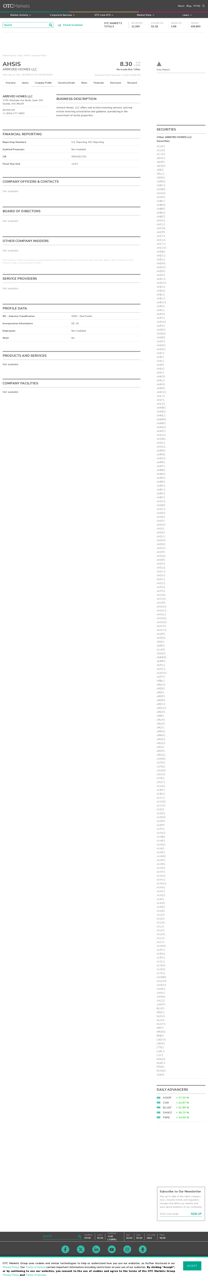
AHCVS (161, 244)
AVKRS (161, 907)
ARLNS (161, 723)
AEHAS (161, 158)
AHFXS (161, 326)
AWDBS (161, 977)
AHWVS (162, 630)
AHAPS (161, 197)
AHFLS (161, 310)
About (181, 5)
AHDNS (161, 263)
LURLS (160, 1051)
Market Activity (9, 55)
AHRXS (161, 493)
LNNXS (161, 1043)
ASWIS (161, 774)
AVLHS (161, 922)
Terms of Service (36, 1267)
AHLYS (160, 400)
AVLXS (161, 938)
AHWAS (161, 606)
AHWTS (161, 626)
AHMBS (161, 408)
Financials (99, 82)
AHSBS (161, 505)
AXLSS (161, 1000)
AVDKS (161, 813)
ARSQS (161, 755)
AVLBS (161, 911)
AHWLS (161, 614)
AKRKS (161, 645)
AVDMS (161, 817)
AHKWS (161, 392)
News (84, 82)
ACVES (161, 154)
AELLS (160, 174)
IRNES (160, 1036)
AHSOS (161, 548)
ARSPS (161, 751)
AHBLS (161, 201)
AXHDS (161, 989)
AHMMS (161, 419)
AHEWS (161, 302)
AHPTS (161, 466)
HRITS (160, 1028)
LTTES (160, 1047)
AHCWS (162, 248)
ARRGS (161, 731)
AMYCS (161, 669)
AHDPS (161, 271)
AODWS (162, 673)
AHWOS (162, 622)
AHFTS (161, 318)
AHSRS (161, 560)
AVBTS (161, 790)
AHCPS (161, 232)
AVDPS (161, 821)
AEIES (160, 170)
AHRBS (161, 470)
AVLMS (161, 934)
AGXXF (167, 1097)
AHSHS (161, 525)
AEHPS (161, 162)
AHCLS (161, 224)
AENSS (161, 177)
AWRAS (161, 985)
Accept (192, 1266)
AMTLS (161, 665)
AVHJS (160, 848)
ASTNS (161, 763)
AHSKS (161, 532)
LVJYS (160, 1055)
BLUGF (167, 1107)
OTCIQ (196, 5)
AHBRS (161, 209)
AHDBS (161, 252)
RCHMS (161, 1071)
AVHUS (161, 876)
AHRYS (161, 497)
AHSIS (27, 55)
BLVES (160, 1008)
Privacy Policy (11, 1267)
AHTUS (161, 587)
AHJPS (160, 365)
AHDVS (161, 279)
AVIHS (160, 899)
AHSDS (161, 513)
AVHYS (161, 891)
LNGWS (161, 1039)
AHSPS (161, 552)
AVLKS (161, 930)
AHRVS (161, 489)
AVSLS (161, 961)
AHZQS (161, 638)
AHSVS (161, 571)
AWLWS (162, 981)
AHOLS (161, 443)
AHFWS (161, 322)
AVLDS (161, 915)
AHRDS (161, 474)
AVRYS (161, 958)
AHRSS (161, 486)
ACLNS (161, 150)
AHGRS (161, 337)
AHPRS (161, 462)
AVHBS (161, 837)
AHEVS (161, 298)
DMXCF (167, 1112)
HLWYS (161, 1024)
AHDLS (161, 259)
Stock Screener (70, 25)
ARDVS (161, 704)
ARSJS (160, 747)
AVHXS (161, 887)
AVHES (161, 841)
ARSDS (161, 739)
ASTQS (161, 766)
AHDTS (161, 275)
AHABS (161, 189)
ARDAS (161, 684)
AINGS (160, 642)
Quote (25, 82)
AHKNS (161, 384)
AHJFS (160, 357)
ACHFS (161, 146)
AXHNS (161, 997)
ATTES (160, 778)
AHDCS (161, 255)
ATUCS (161, 782)
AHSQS (161, 556)
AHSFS (161, 521)
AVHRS (161, 864)
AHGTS (161, 341)
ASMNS (161, 759)
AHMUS (161, 427)
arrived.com (9, 109)
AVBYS (161, 794)
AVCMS (161, 802)
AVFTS (161, 829)
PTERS (160, 1067)
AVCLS (161, 798)
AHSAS (161, 501)
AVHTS (161, 872)
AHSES (161, 517)
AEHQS (161, 166)
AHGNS (161, 333)
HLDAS (161, 1016)
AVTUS (161, 973)
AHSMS (161, 540)
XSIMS (160, 1075)
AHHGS (161, 349)
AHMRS (161, 423)
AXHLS (161, 993)
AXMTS (161, 1004)
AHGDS (161, 330)
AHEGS (161, 291)
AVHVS (161, 880)
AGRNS (161, 181)
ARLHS (161, 720)
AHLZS (161, 404)
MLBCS (161, 1063)
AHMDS (161, 411)
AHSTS (161, 564)
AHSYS (161, 579)
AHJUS (160, 369)
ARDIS (160, 692)
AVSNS (161, 969)
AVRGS (161, 954)
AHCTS (161, 236)
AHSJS (160, 528)
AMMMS (162, 657)
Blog (189, 5)
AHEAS (161, 287)
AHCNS (161, 228)
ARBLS (161, 681)
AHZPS (161, 634)
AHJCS (160, 353)
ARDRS (161, 700)
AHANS (161, 193)
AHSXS (161, 575)
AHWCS (162, 610)
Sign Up (196, 1214)
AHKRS (161, 388)
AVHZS (161, 895)
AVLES (161, 919)
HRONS (161, 1032)
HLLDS (161, 1020)
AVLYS (160, 942)
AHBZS (161, 216)
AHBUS (161, 213)
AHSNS (161, 544)
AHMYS (161, 431)
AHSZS (161, 583)
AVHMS (161, 856)
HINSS (160, 1012)
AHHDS (161, 345)
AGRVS (161, 185)
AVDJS (160, 809)
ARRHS (161, 735)
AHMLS (161, 415)
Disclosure (115, 82)
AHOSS (161, 447)
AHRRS (161, 482)
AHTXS (161, 591)
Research (132, 82)
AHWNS (162, 618)
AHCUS (161, 240)
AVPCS (161, 950)
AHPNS (161, 454)
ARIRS (160, 716)
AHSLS (161, 536)
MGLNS (161, 1059)
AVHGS (161, 844)
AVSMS (161, 965)
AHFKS (161, 306)
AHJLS (160, 361)
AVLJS (160, 926)
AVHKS (161, 852)
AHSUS (161, 567)
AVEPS (161, 825)
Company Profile (43, 82)
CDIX (166, 1103)
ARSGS (161, 743)
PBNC (166, 1117)
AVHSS (161, 868)
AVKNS (161, 903)
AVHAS (161, 833)
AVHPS (161, 860)
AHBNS (161, 205)
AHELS (161, 294)
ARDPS (161, 696)
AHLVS (161, 396)
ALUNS (161, 649)
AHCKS (161, 220)
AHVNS (161, 595)
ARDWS (161, 708)
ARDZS (161, 712)
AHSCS (161, 509)
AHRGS (161, 478)
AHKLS (161, 380)
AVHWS (161, 883)
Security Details (66, 82)
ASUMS (161, 770)
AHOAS (161, 435)
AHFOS (161, 314)
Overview (10, 82)
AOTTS (161, 677)
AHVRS (161, 603)
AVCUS (161, 805)
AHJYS (160, 372)
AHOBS (161, 439)
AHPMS (161, 450)
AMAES (161, 653)
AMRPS (161, 661)
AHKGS (161, 376)
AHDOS (161, 267)
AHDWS (162, 283)
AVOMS (161, 946)
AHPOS (161, 458)
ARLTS (160, 727)
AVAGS (161, 786)
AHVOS (161, 599)
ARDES (161, 688)
